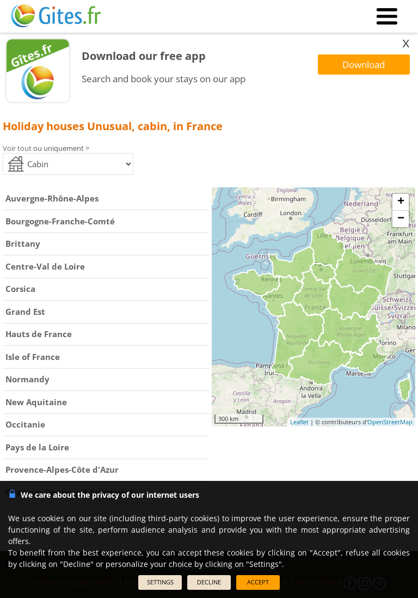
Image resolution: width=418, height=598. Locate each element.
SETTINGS (160, 582)
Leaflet (299, 422)
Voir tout (17, 148)
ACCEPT (258, 582)
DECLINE (209, 582)
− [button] (400, 219)
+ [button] (400, 202)
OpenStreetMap (390, 422)
